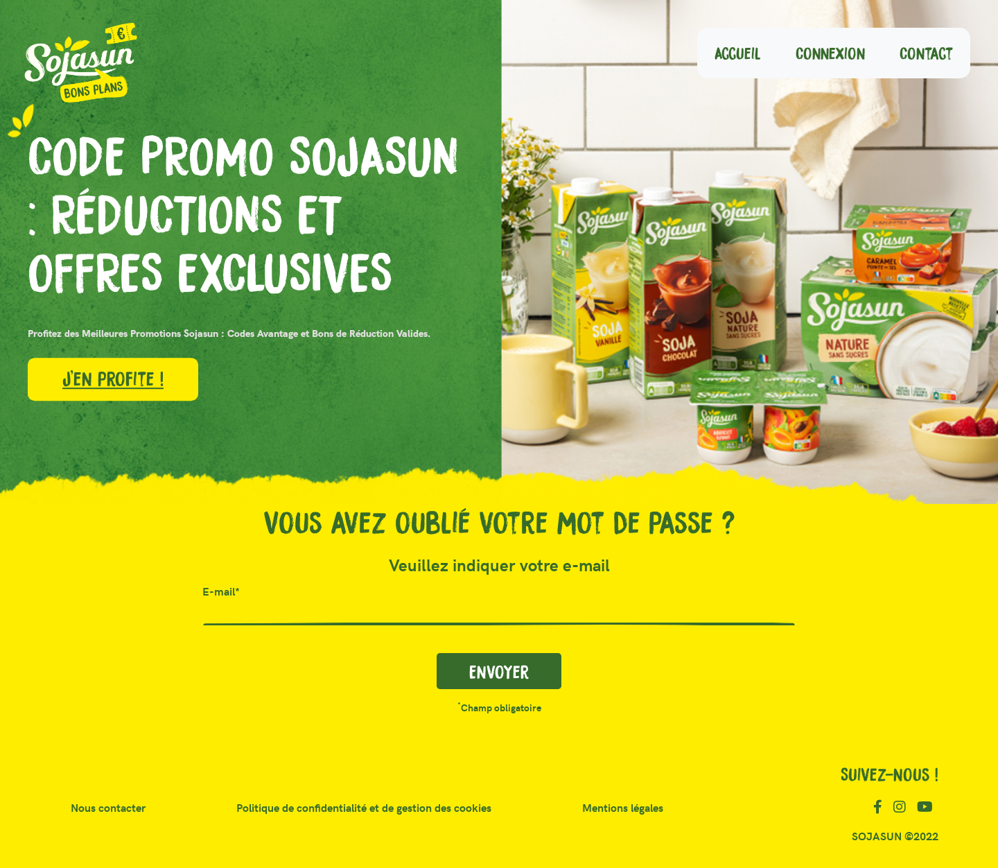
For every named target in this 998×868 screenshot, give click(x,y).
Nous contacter (114, 807)
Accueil (746, 50)
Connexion (839, 50)
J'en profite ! (113, 378)
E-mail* (221, 592)
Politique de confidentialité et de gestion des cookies (363, 808)
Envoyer (499, 671)
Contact (935, 50)
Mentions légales (622, 808)
